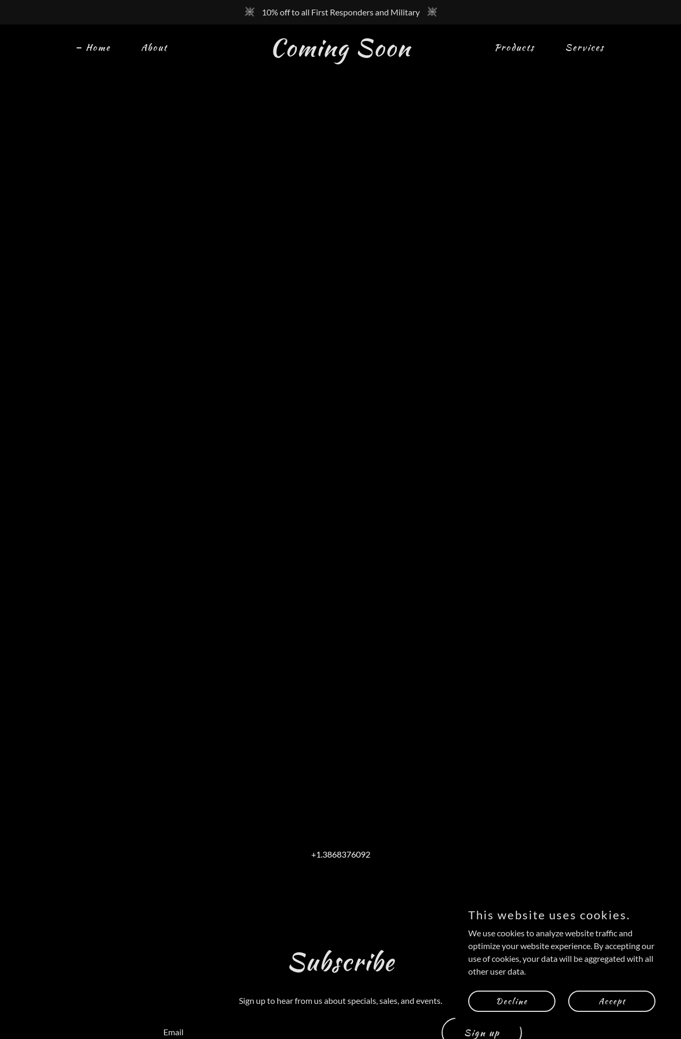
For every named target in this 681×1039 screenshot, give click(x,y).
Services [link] (584, 47)
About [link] (154, 47)
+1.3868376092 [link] (340, 854)
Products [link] (514, 47)
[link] (341, 52)
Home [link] (98, 47)
